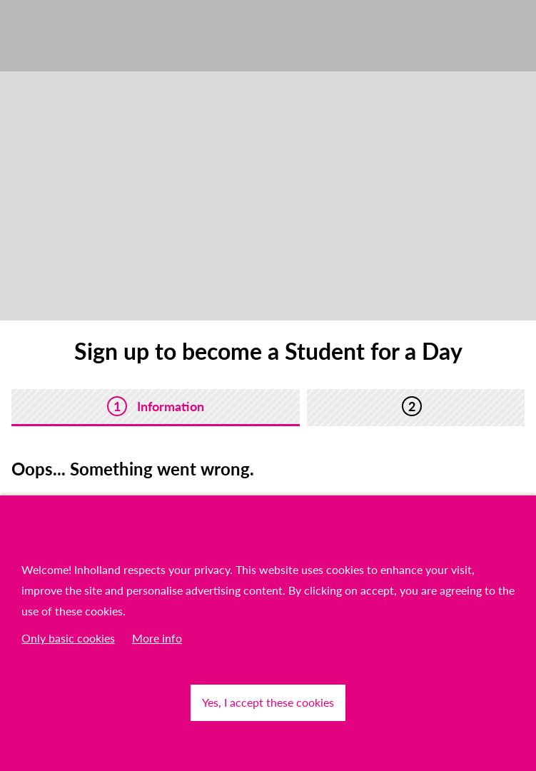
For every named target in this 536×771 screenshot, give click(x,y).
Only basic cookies (68, 638)
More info (157, 638)
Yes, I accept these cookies (268, 702)
